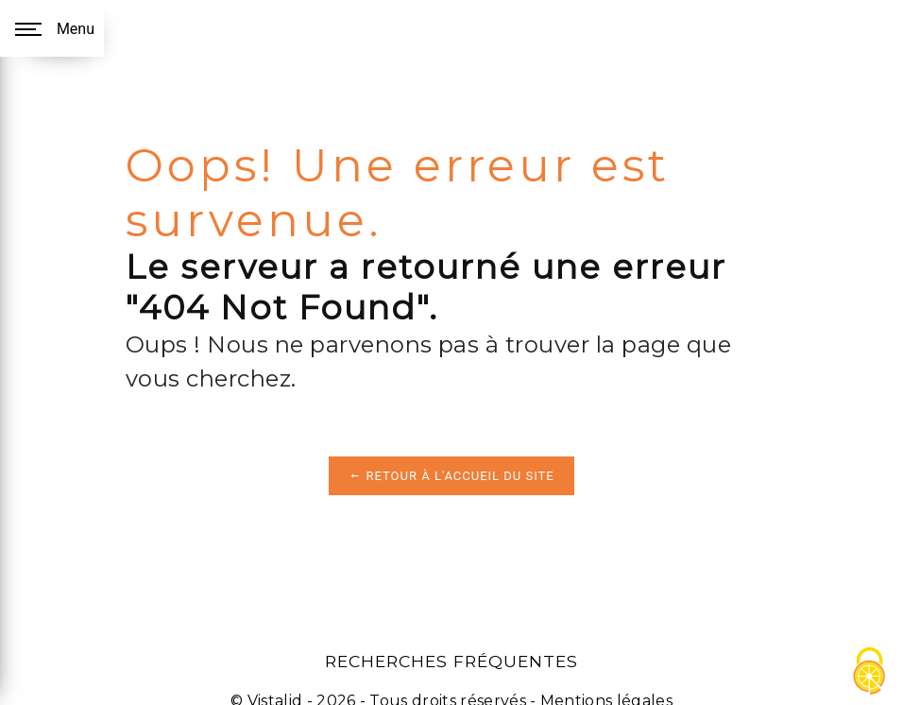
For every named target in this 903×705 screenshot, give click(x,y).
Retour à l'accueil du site (451, 476)
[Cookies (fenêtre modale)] (870, 672)
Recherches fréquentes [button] (451, 661)
